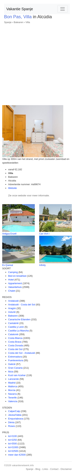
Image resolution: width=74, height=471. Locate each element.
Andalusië (13, 300)
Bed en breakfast (17, 275)
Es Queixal (7, 265)
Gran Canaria (15, 367)
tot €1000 (13, 447)
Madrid (12, 382)
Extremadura (15, 356)
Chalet (11, 290)
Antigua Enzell (9, 233)
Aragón (12, 308)
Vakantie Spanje (19, 9)
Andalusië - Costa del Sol (21, 304)
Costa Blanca (15, 338)
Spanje (7, 22)
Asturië (12, 312)
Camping (13, 272)
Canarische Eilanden (19, 319)
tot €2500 (13, 451)
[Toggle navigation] (62, 9)
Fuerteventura (15, 360)
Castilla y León (16, 326)
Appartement (15, 283)
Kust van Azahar (17, 375)
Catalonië (13, 334)
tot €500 (12, 443)
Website (12, 188)
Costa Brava (14, 341)
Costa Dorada (15, 345)
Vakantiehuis (15, 287)
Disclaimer (66, 469)
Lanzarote (13, 379)
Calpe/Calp (14, 411)
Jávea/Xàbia (14, 414)
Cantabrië (13, 323)
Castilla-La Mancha (18, 330)
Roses (11, 426)
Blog (37, 469)
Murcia (11, 390)
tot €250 (12, 439)
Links (45, 469)
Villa (28, 22)
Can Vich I (44, 233)
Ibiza (10, 371)
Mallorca (12, 386)
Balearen (18, 22)
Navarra (12, 393)
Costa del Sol (15, 349)
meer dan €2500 (17, 454)
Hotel (11, 279)
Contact (54, 469)
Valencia (12, 401)
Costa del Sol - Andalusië (21, 353)
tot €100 (12, 436)
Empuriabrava (15, 418)
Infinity (42, 265)
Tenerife (12, 397)
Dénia (11, 422)
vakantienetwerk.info (23, 465)
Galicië (12, 364)
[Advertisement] (37, 63)
